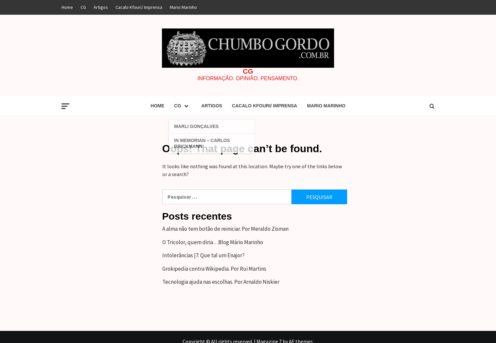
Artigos (101, 7)
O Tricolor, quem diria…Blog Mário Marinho (212, 242)
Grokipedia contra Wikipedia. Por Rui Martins (214, 268)
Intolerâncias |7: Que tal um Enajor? (203, 255)
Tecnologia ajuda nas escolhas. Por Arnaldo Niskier (220, 281)
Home (67, 7)
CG (83, 7)
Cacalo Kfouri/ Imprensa (138, 7)
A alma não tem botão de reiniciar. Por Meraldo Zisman (225, 228)
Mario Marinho (183, 7)
